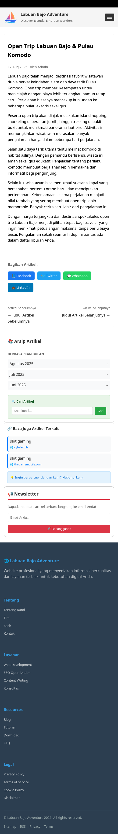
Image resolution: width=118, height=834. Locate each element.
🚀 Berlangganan (59, 529)
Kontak (9, 633)
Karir (7, 625)
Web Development (18, 664)
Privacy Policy (14, 774)
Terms (49, 826)
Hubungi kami (72, 477)
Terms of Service (16, 782)
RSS (23, 826)
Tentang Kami (14, 610)
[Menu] (109, 17)
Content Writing (16, 680)
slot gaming (20, 441)
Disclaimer (12, 797)
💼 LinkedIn (20, 287)
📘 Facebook (21, 276)
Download (11, 735)
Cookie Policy (14, 790)
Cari (100, 411)
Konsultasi (12, 688)
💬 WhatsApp (77, 276)
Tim (7, 618)
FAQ (7, 743)
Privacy (34, 826)
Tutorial (9, 727)
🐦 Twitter (49, 276)
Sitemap (10, 826)
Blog (7, 719)
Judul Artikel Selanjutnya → (86, 315)
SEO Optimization (17, 672)
